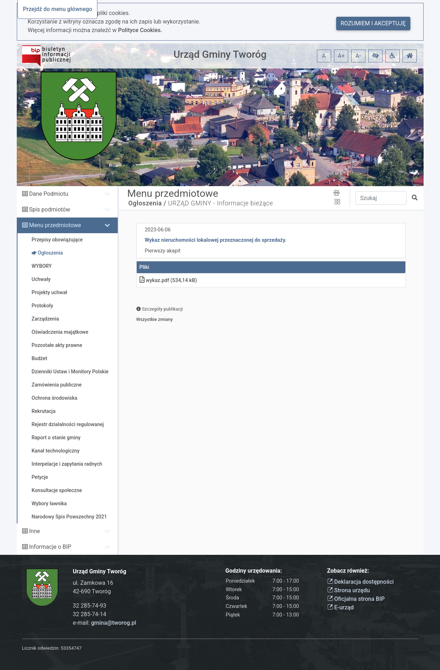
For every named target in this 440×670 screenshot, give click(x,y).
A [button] (323, 55)
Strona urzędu (348, 590)
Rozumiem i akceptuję (373, 23)
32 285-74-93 (89, 605)
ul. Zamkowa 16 (93, 582)
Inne (34, 531)
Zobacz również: (348, 570)
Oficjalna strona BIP (356, 598)
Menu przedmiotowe (55, 225)
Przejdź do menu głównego (57, 9)
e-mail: (104, 622)
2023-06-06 (158, 230)
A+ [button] (341, 55)
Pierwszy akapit (163, 251)
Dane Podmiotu (48, 193)
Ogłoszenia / (147, 203)
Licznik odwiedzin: (41, 648)
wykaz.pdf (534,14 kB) (168, 280)
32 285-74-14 (89, 614)
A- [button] (358, 55)
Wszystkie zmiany (154, 319)
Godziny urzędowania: (254, 570)
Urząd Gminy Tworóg (220, 54)
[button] (375, 56)
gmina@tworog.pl (113, 622)
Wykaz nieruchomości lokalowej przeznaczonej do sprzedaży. (216, 240)
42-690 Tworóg (92, 591)
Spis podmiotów (49, 209)
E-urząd (340, 607)
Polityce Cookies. (140, 30)
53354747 (71, 648)
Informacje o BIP (50, 546)
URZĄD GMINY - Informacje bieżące (220, 203)
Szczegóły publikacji (159, 309)
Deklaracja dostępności (360, 581)
